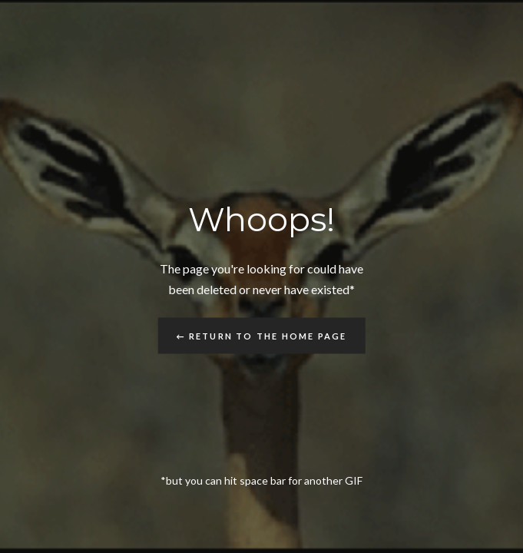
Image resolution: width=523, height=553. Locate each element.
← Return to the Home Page (262, 335)
